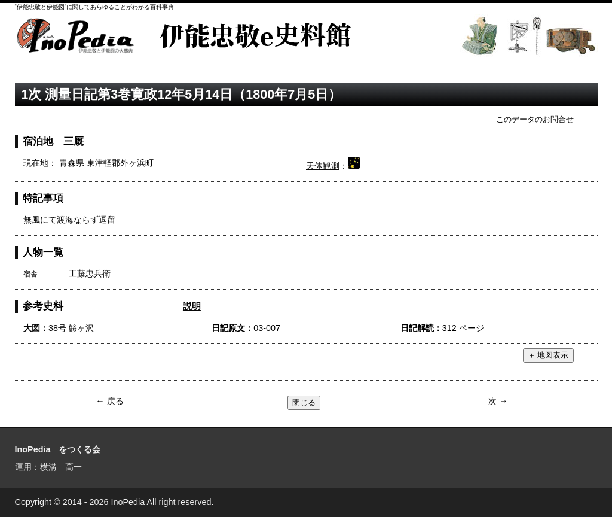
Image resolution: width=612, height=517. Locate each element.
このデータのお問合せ (535, 119)
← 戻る (109, 401)
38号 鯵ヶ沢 (58, 328)
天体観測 (322, 166)
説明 (192, 306)
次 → (497, 401)
